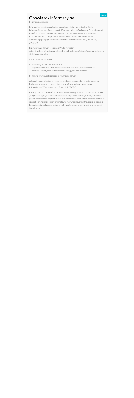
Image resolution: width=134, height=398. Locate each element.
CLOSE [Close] (103, 15)
